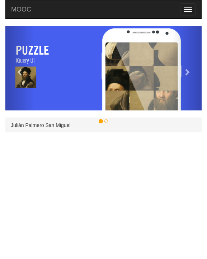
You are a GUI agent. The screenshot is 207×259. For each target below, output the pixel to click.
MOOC (21, 9)
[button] (20, 68)
